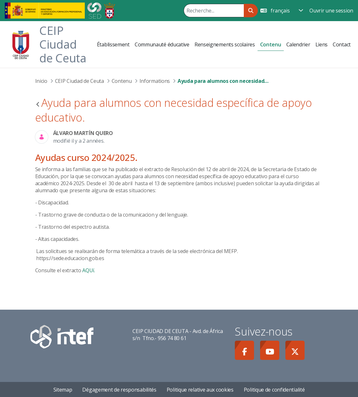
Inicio (41, 80)
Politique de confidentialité (274, 389)
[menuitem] (113, 44)
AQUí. (88, 270)
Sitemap (62, 389)
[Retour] (37, 105)
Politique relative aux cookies (200, 389)
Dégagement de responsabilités (119, 389)
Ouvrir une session (331, 10)
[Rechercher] (214, 10)
